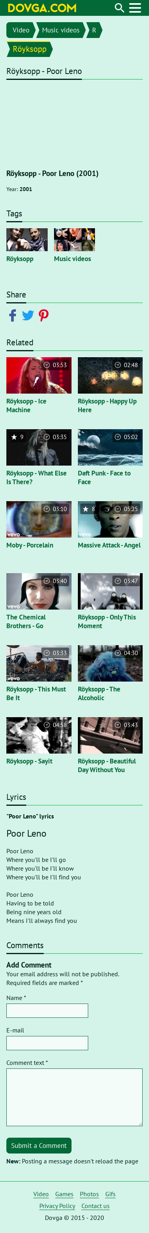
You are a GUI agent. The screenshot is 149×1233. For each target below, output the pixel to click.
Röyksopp (29, 49)
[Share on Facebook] (14, 315)
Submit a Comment (39, 1145)
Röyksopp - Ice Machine (26, 405)
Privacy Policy (57, 1206)
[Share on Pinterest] (45, 315)
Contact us (95, 1206)
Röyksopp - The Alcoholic (99, 693)
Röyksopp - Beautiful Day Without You (107, 765)
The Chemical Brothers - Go (26, 621)
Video (21, 30)
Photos (89, 1194)
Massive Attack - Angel (109, 545)
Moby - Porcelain (29, 545)
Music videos (60, 30)
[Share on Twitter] (29, 315)
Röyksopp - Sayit (29, 761)
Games (64, 1194)
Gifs (110, 1194)
